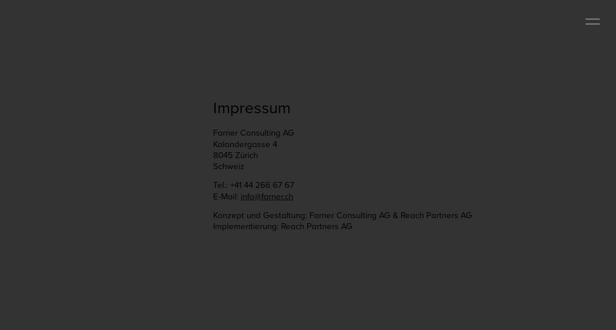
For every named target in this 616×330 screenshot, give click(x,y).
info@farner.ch (267, 196)
